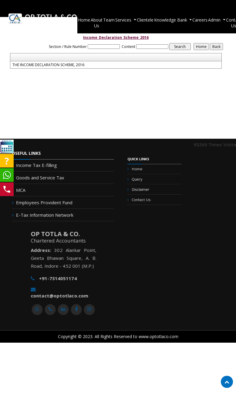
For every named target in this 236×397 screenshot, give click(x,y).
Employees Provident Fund (41, 202)
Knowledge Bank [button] (168, 20)
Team (106, 20)
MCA (18, 190)
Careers (196, 20)
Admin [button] (212, 20)
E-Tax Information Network (42, 215)
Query (140, 180)
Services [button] (121, 20)
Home (79, 20)
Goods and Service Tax (37, 178)
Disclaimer (143, 189)
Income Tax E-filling (33, 165)
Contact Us (143, 197)
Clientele (142, 20)
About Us (93, 23)
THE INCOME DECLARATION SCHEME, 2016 (48, 65)
